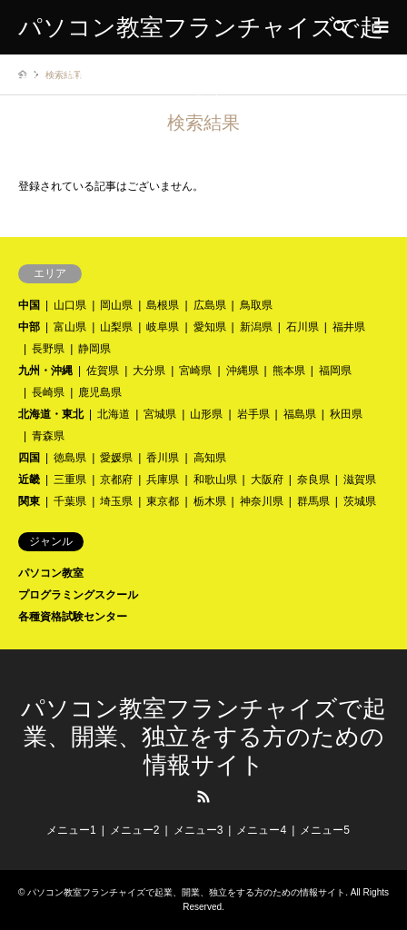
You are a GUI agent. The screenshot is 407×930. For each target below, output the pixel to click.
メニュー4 (261, 830)
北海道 (113, 414)
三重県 (70, 479)
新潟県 (256, 327)
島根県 (162, 305)
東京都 (162, 501)
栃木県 (210, 501)
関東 (29, 501)
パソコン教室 (51, 573)
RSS (203, 796)
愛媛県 (116, 457)
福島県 (299, 414)
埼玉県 (116, 501)
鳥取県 (256, 305)
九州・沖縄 (45, 370)
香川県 (162, 457)
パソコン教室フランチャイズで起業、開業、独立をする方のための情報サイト (203, 737)
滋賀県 (359, 479)
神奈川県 (261, 501)
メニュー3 (198, 830)
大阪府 (267, 479)
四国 (29, 457)
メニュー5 (325, 830)
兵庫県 (162, 479)
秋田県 (346, 414)
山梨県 (116, 327)
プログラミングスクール (78, 595)
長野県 (48, 348)
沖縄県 (242, 370)
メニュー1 (71, 830)
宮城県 (160, 414)
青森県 (48, 436)
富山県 (70, 327)
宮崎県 (195, 370)
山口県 (70, 305)
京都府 (116, 479)
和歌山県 (215, 479)
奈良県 (313, 479)
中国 (29, 305)
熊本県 (289, 370)
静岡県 (94, 348)
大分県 (149, 370)
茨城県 (359, 501)
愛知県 (210, 327)
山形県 (206, 414)
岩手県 (253, 414)
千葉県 (70, 501)
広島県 (210, 305)
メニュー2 (135, 830)
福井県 (349, 327)
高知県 (210, 457)
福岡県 (335, 370)
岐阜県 (162, 327)
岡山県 (116, 305)
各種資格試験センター (72, 616)
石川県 (302, 327)
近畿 (29, 479)
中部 (29, 327)
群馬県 (313, 501)
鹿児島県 (100, 392)
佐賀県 (102, 370)
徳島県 (70, 457)
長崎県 (48, 392)
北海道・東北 (51, 414)
